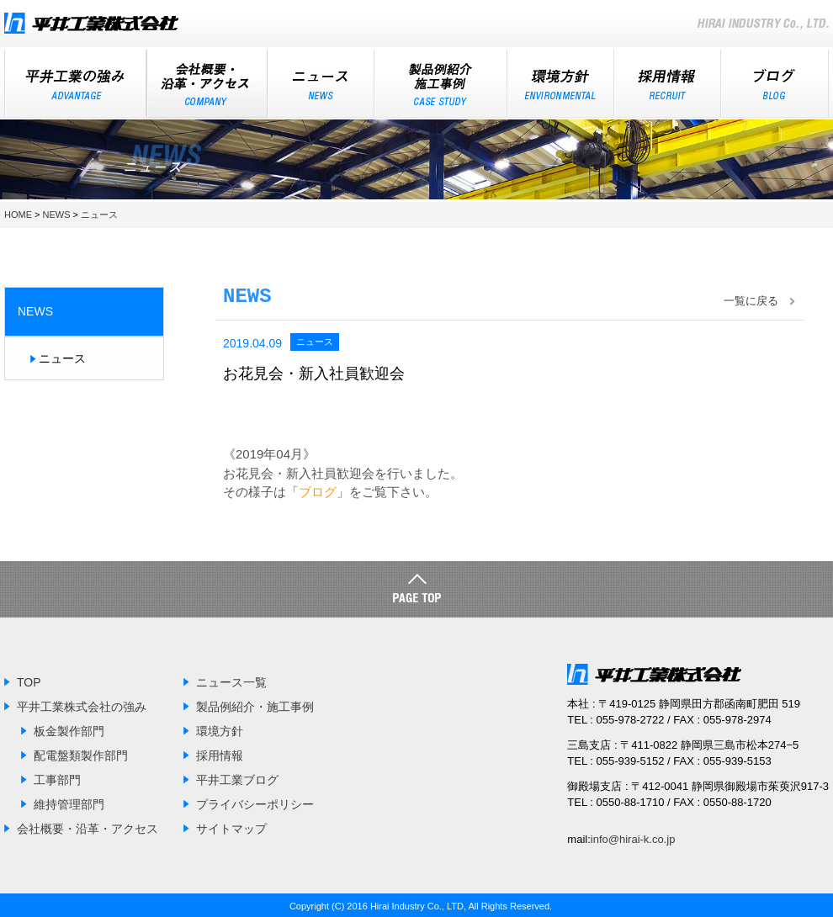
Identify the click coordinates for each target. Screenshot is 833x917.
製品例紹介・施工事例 (255, 705)
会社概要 (207, 83)
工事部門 (57, 778)
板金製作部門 (69, 729)
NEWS (57, 213)
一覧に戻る (751, 299)
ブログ (775, 83)
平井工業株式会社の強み (81, 705)
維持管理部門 (69, 802)
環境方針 (560, 83)
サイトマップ (231, 827)
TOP (29, 680)
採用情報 (667, 83)
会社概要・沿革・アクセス (87, 827)
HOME (18, 213)
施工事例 (440, 83)
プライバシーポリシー (255, 802)
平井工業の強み (75, 83)
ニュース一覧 (231, 680)
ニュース (321, 83)
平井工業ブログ (237, 778)
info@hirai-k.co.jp (633, 836)
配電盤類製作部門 (81, 754)
